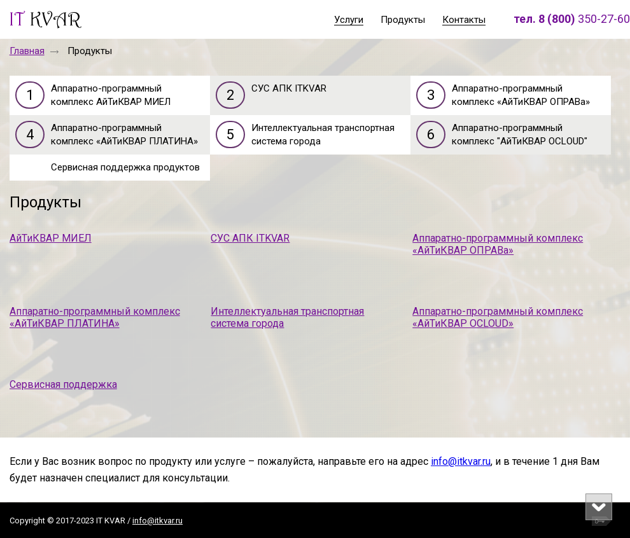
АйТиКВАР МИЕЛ (51, 238)
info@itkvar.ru (461, 461)
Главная (27, 51)
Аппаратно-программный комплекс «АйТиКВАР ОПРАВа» (497, 244)
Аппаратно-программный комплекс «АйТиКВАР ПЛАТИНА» (95, 317)
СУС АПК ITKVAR (250, 238)
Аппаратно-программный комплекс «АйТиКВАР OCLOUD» (497, 317)
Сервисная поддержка (63, 384)
